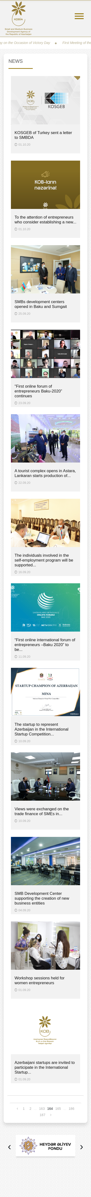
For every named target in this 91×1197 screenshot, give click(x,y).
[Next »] (51, 1115)
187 (42, 1115)
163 (42, 1109)
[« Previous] (17, 1108)
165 (58, 1109)
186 (71, 1109)
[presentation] (9, 1147)
